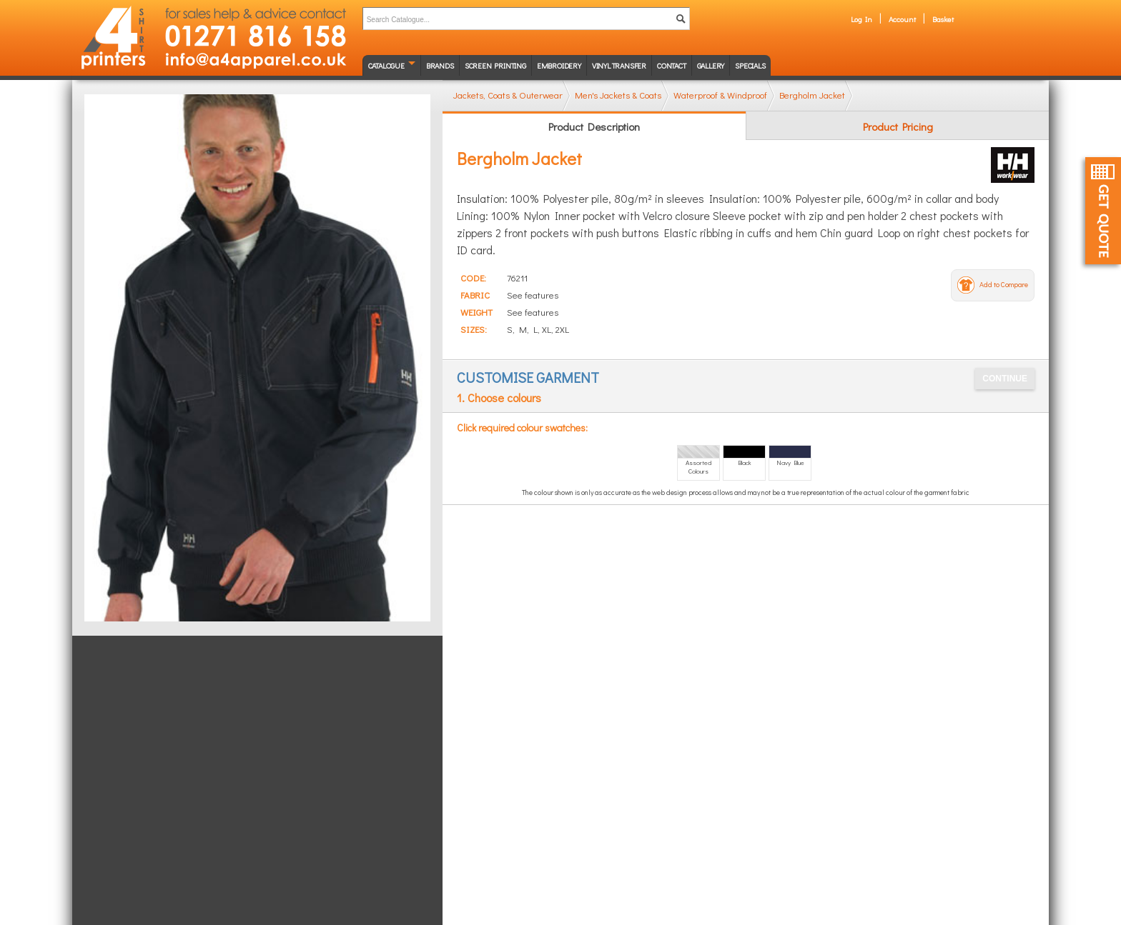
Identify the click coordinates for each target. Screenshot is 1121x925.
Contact (671, 65)
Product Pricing (898, 126)
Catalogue (386, 65)
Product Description (594, 126)
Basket (943, 19)
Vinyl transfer (619, 65)
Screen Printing (495, 65)
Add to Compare (1003, 284)
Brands (440, 65)
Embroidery (559, 65)
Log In (861, 19)
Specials (750, 65)
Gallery (711, 65)
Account (902, 19)
